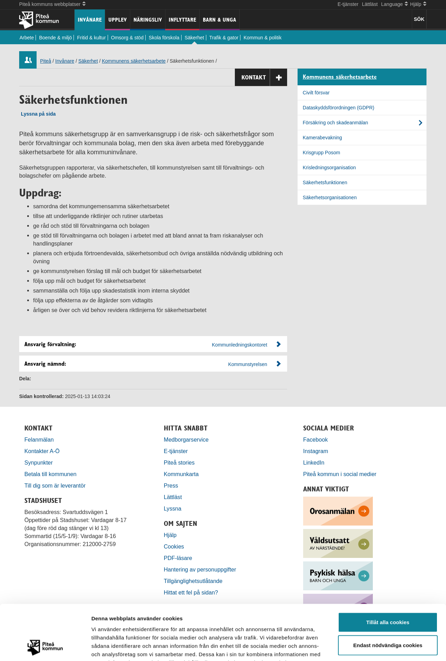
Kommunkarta (181, 474)
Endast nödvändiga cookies (387, 593)
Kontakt (264, 77)
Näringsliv (147, 19)
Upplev (117, 19)
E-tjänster (348, 4)
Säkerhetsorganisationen (330, 197)
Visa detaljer (378, 647)
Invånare (90, 19)
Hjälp (170, 535)
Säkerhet (194, 37)
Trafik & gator (224, 37)
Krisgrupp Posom (321, 152)
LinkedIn (313, 462)
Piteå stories (179, 462)
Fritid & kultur (91, 37)
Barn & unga (219, 19)
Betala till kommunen (50, 474)
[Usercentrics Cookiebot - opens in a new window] (45, 647)
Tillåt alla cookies (387, 570)
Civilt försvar (316, 92)
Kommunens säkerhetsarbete (134, 61)
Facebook (315, 439)
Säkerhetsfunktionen (325, 182)
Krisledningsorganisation (329, 167)
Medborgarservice (186, 439)
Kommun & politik (263, 37)
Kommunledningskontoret (239, 345)
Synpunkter (38, 462)
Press (171, 485)
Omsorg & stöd (127, 37)
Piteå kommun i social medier (339, 474)
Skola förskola (164, 37)
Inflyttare (182, 19)
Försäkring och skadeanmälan (335, 122)
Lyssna (172, 508)
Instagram (315, 451)
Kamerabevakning (322, 137)
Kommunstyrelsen (247, 364)
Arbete (27, 37)
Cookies (174, 546)
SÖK (419, 19)
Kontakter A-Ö (42, 451)
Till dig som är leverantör (55, 485)
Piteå (45, 61)
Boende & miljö (55, 37)
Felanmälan (39, 439)
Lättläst (370, 4)
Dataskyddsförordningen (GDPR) (338, 107)
